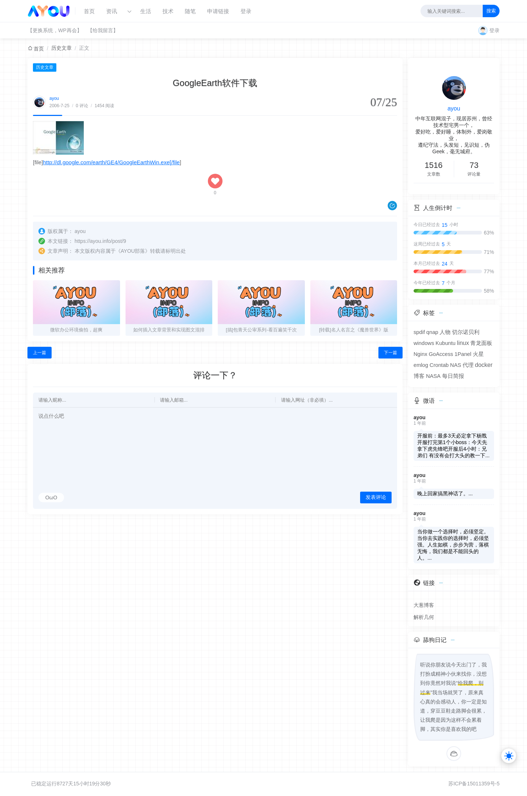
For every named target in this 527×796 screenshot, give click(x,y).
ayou (54, 98)
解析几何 (424, 617)
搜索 (491, 11)
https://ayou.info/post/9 (100, 241)
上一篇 (39, 352)
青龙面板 (481, 343)
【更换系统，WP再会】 (54, 30)
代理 (468, 365)
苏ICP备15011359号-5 (474, 783)
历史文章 (61, 48)
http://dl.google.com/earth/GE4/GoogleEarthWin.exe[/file (111, 162)
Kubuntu (446, 343)
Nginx (420, 354)
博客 (419, 376)
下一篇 (390, 352)
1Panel (463, 354)
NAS (455, 365)
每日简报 (453, 376)
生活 (145, 11)
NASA (433, 376)
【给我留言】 (102, 30)
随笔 (190, 11)
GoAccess (441, 354)
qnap (432, 332)
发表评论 (376, 497)
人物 (445, 332)
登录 (245, 11)
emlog (421, 365)
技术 (167, 11)
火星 (478, 354)
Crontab (439, 365)
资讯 (111, 11)
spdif (419, 332)
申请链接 (218, 11)
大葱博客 (424, 605)
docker (484, 365)
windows (424, 343)
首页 (89, 11)
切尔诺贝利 (465, 332)
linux (463, 343)
